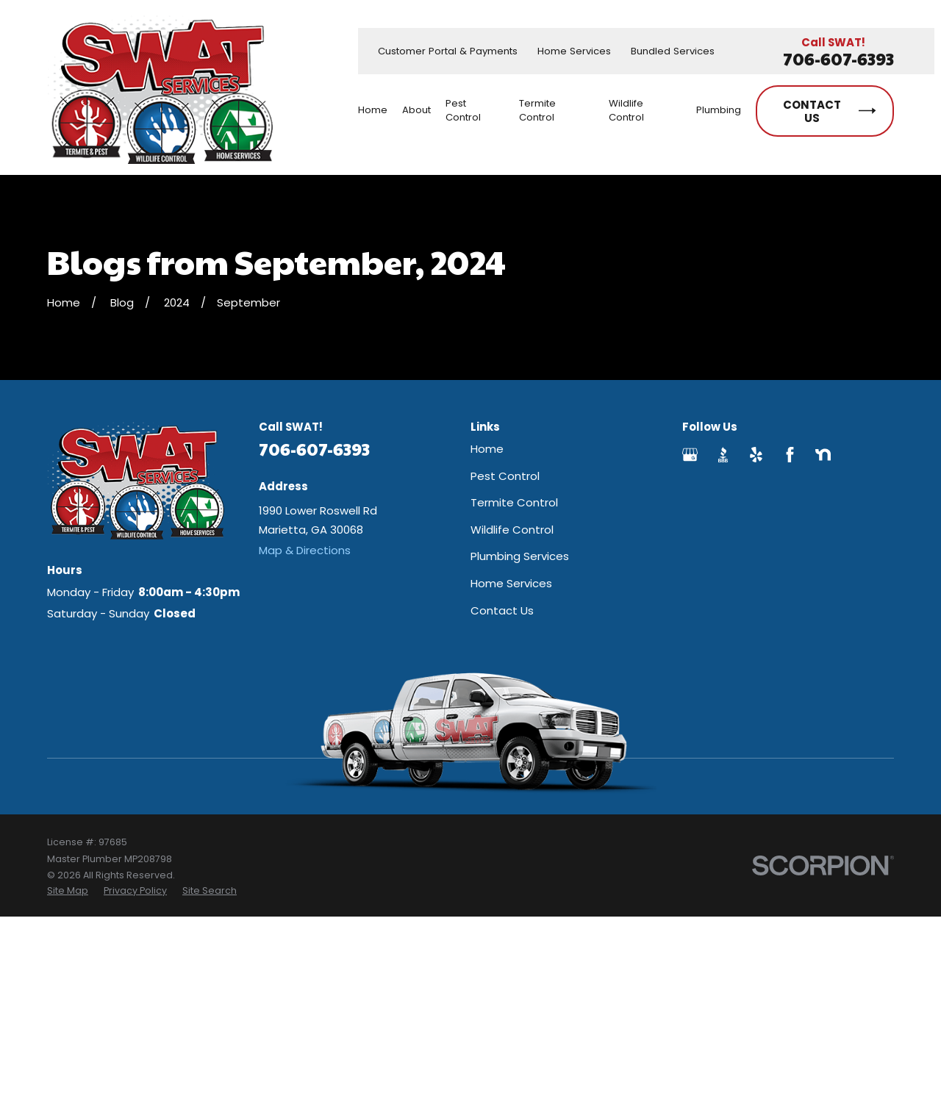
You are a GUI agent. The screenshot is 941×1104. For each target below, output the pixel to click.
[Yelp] (756, 454)
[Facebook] (790, 454)
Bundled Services (673, 51)
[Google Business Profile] (690, 454)
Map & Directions (305, 550)
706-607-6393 (838, 59)
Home (487, 448)
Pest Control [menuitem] (463, 110)
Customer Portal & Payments (448, 51)
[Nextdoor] (823, 454)
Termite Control (514, 502)
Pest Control (505, 476)
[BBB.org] (723, 454)
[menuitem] (67, 890)
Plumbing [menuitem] (718, 110)
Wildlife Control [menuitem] (626, 110)
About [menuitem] (416, 110)
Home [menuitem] (372, 110)
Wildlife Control (512, 529)
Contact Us (502, 610)
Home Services (574, 51)
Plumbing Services (519, 556)
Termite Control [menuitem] (537, 110)
